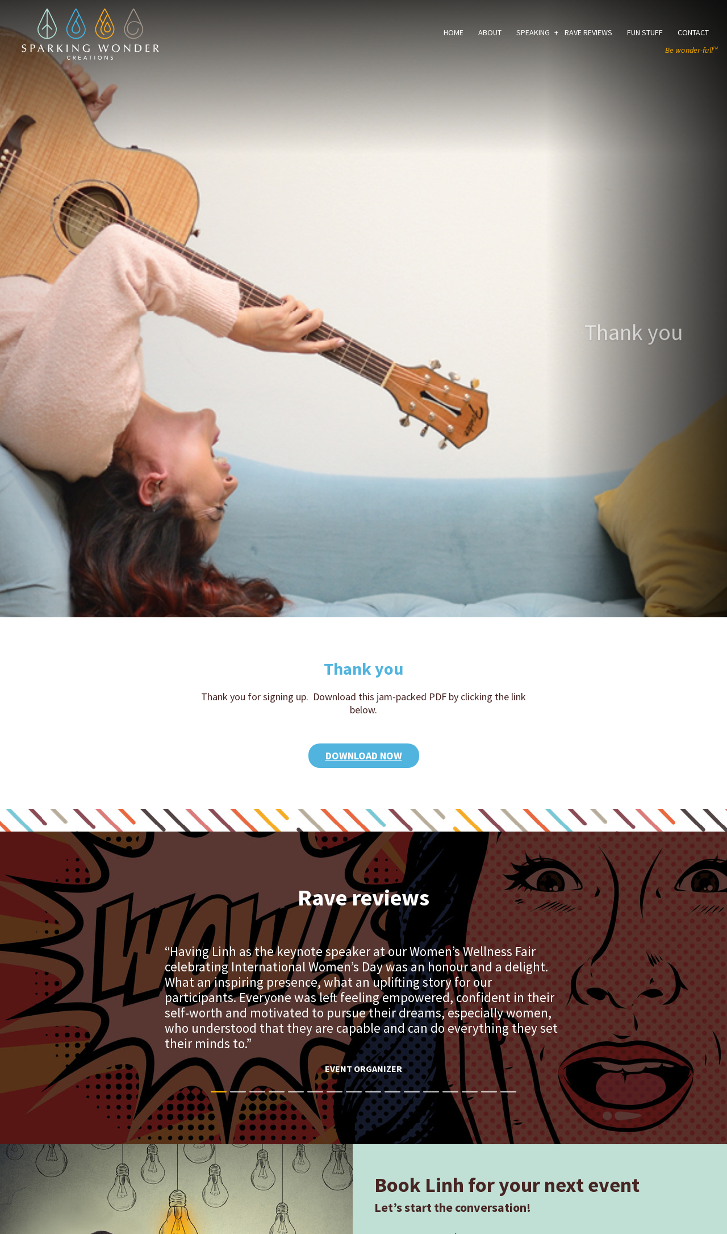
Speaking (533, 32)
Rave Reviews (588, 32)
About (490, 32)
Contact (693, 32)
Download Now (363, 755)
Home (453, 32)
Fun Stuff (645, 32)
